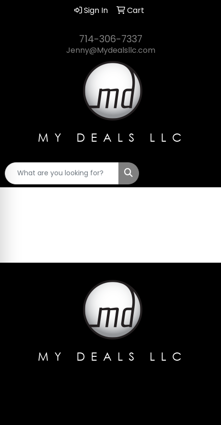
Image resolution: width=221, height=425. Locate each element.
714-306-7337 (110, 39)
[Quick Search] (62, 173)
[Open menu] (201, 173)
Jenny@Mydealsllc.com (110, 50)
